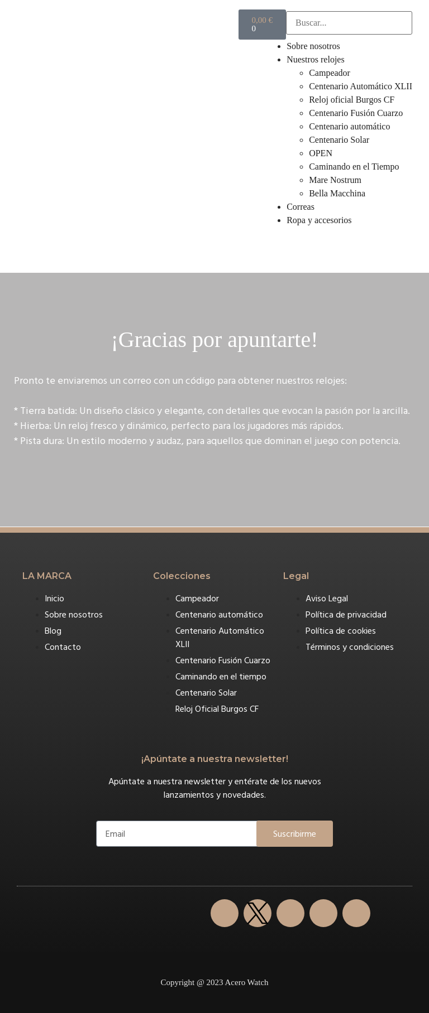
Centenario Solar (339, 139)
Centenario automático (349, 126)
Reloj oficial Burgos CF (351, 99)
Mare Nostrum (335, 180)
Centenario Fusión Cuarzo (356, 113)
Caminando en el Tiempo (354, 166)
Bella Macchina (337, 193)
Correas (300, 206)
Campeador (329, 73)
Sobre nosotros (313, 46)
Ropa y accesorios (319, 220)
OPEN (320, 153)
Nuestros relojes (316, 59)
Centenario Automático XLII (360, 86)
